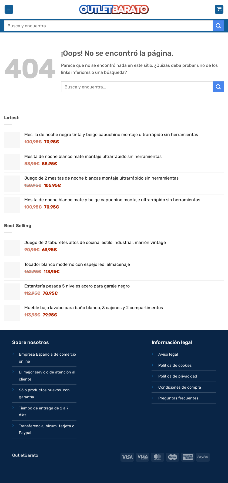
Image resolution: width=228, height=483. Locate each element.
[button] (9, 9)
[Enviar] (218, 25)
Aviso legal (168, 354)
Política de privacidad (177, 376)
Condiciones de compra (179, 387)
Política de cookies (175, 365)
